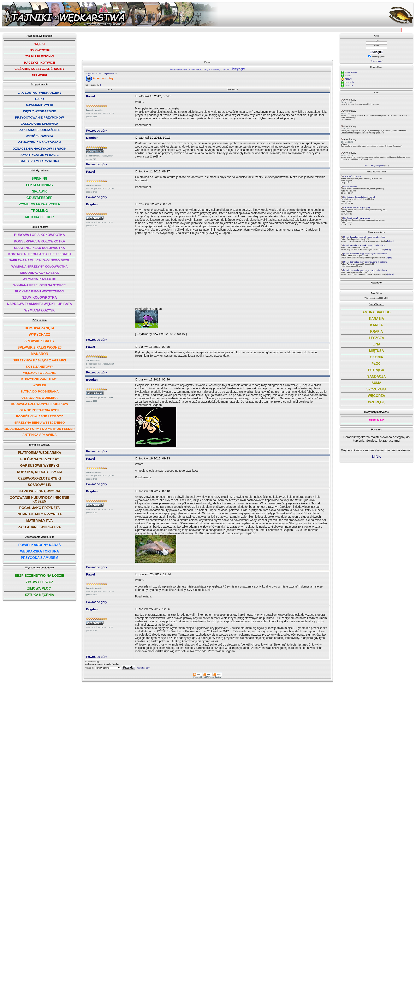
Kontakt (348, 76)
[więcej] (390, 241)
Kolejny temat (108, 74)
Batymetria (349, 82)
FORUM (348, 79)
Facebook (349, 86)
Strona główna (351, 72)
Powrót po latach (350, 187)
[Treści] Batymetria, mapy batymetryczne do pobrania (365, 254)
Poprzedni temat (94, 74)
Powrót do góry (96, 130)
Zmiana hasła (376, 61)
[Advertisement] (181, 58)
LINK (376, 456)
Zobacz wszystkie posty (374, 166)
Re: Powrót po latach (352, 176)
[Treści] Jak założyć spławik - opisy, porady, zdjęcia (364, 237)
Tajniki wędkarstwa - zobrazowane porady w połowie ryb (195, 69)
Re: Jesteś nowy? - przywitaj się (356, 207)
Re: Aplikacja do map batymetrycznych (359, 197)
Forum (227, 69)
